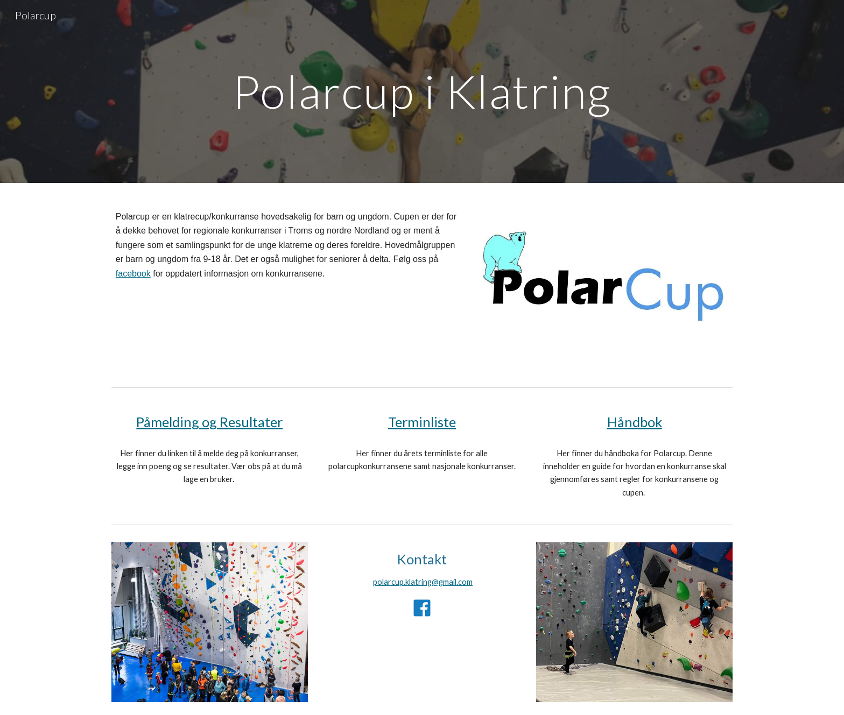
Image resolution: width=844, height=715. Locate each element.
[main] (422, 91)
